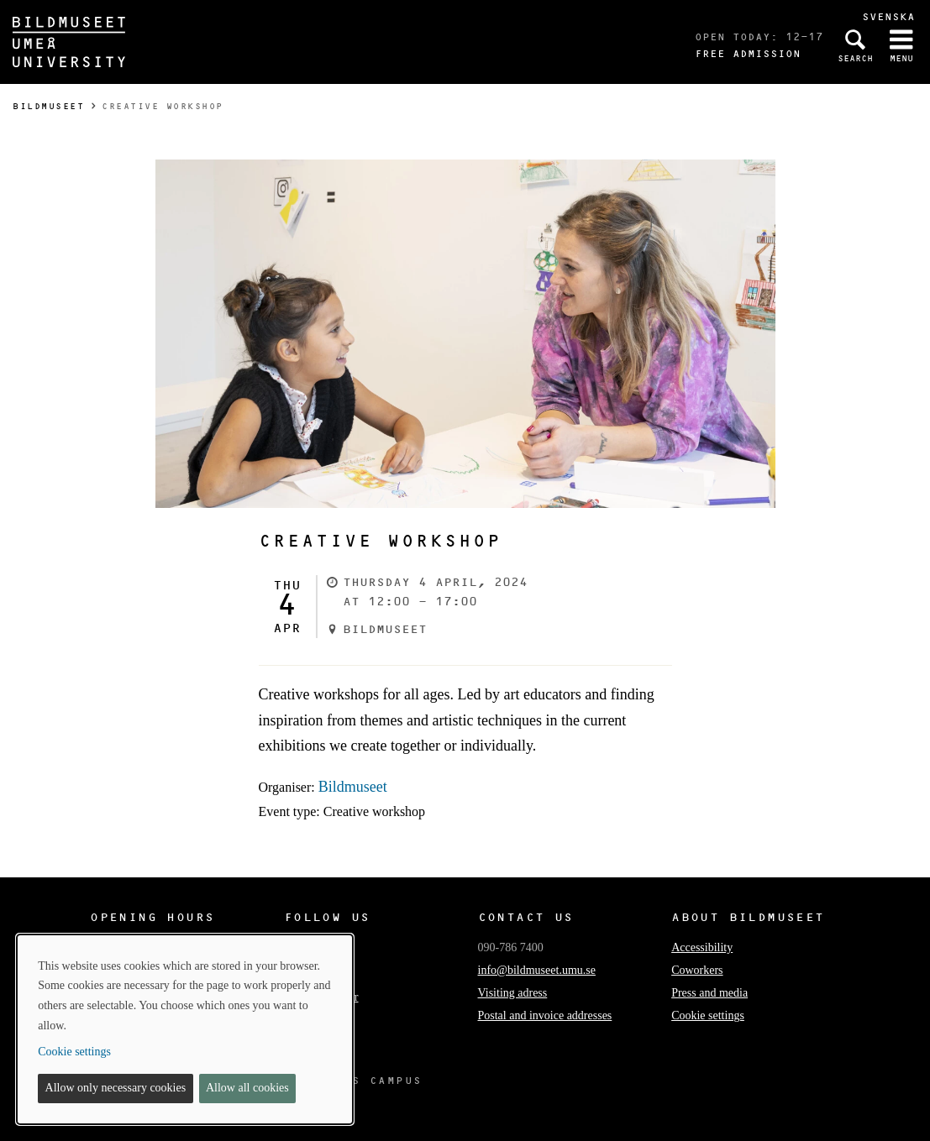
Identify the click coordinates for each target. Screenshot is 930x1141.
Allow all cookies (247, 1087)
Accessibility (702, 947)
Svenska (888, 16)
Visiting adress (513, 993)
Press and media (709, 993)
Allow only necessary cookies (116, 1087)
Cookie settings (707, 1015)
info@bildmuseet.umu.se (537, 970)
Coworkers (696, 970)
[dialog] (185, 1029)
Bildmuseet (48, 106)
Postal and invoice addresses (545, 1015)
